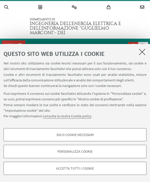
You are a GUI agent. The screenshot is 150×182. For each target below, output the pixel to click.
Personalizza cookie (75, 151)
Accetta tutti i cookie (75, 168)
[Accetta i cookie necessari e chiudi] (142, 52)
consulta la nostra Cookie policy (67, 116)
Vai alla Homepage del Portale (15, 26)
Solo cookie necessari (75, 134)
